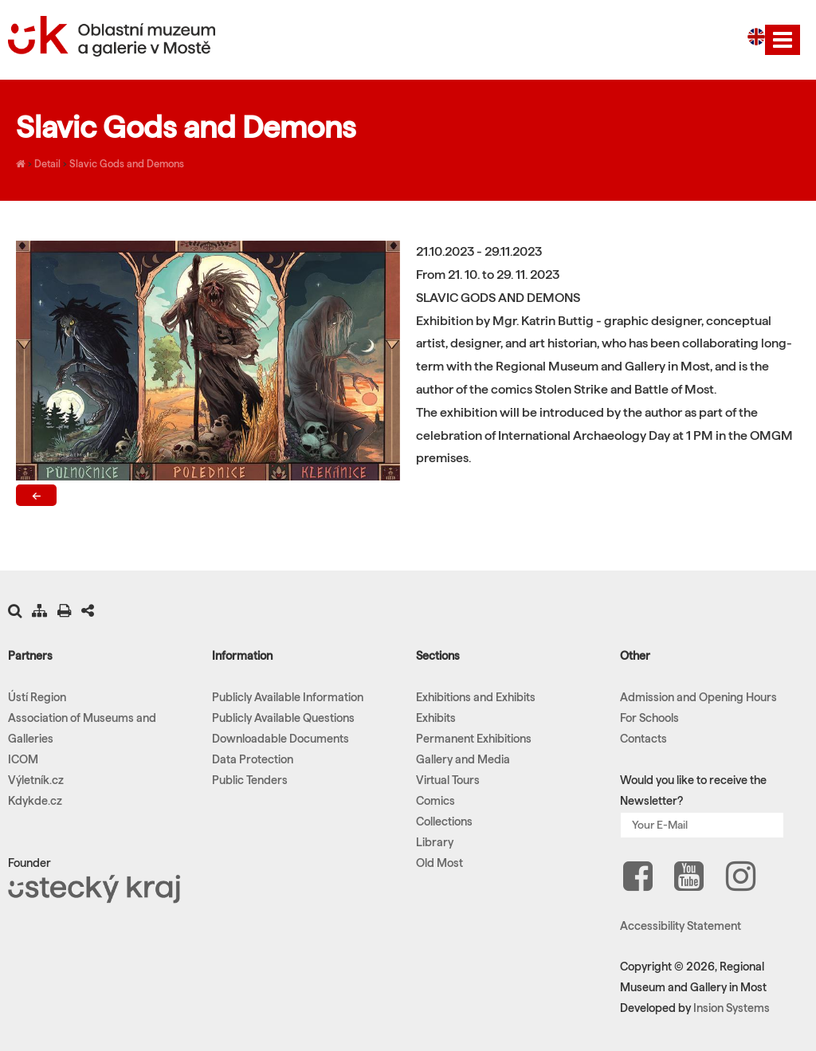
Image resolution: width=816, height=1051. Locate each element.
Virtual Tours (448, 780)
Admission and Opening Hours (698, 697)
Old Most (439, 863)
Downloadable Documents (280, 738)
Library (434, 842)
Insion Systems (731, 1008)
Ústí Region (37, 697)
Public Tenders (250, 780)
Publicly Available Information (287, 697)
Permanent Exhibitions (474, 738)
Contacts (643, 738)
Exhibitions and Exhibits (476, 697)
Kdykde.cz (35, 800)
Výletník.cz (36, 780)
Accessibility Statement (680, 926)
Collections (444, 821)
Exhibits (436, 718)
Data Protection (252, 759)
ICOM (23, 759)
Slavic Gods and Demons (126, 163)
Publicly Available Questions (283, 718)
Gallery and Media (463, 759)
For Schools (649, 718)
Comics (435, 800)
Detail (47, 163)
